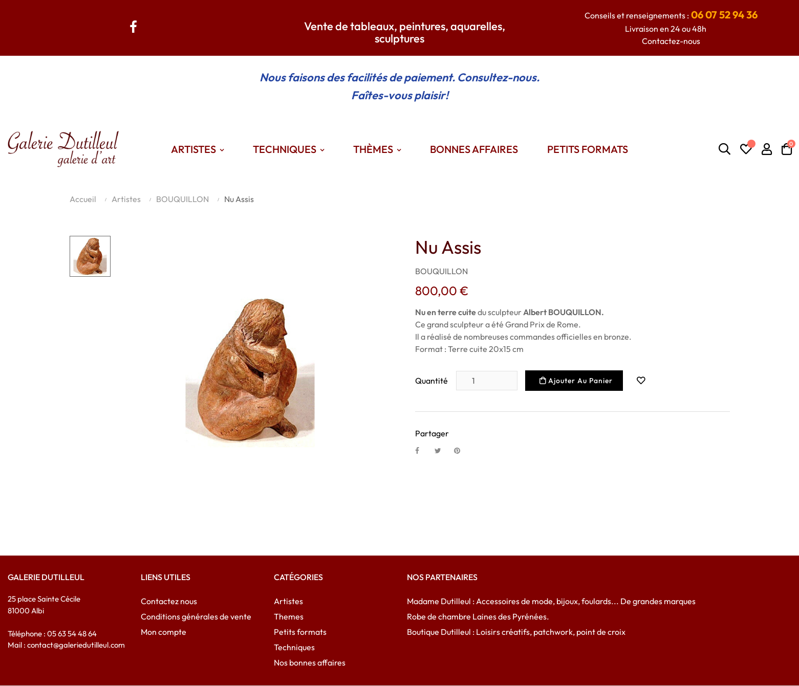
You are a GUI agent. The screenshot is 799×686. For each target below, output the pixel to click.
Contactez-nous (671, 41)
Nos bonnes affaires (309, 662)
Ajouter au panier (576, 380)
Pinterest (461, 450)
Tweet (442, 450)
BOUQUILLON (441, 271)
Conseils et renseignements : (671, 15)
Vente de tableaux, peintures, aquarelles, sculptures (404, 32)
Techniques (294, 647)
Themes (289, 616)
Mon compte (163, 632)
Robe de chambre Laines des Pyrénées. (478, 616)
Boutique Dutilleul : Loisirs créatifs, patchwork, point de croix (516, 632)
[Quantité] (486, 380)
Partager (422, 450)
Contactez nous (169, 601)
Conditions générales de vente (196, 616)
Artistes (288, 601)
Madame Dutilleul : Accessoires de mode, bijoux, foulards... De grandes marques (551, 601)
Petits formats (300, 632)
